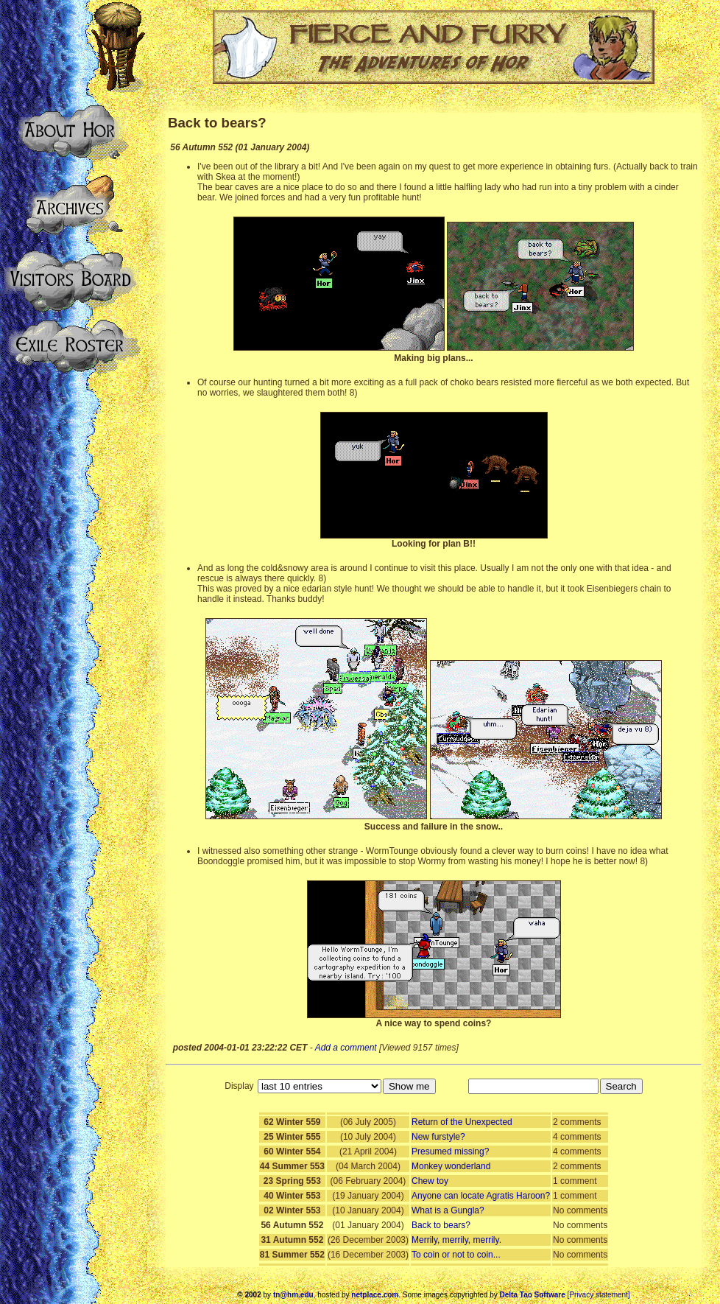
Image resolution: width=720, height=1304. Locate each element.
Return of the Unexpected (462, 1122)
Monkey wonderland (451, 1166)
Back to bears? (441, 1225)
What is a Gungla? (448, 1210)
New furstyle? (438, 1137)
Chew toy (430, 1181)
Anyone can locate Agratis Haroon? (481, 1196)
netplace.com (374, 1295)
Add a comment (346, 1047)
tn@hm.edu (293, 1295)
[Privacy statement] (599, 1295)
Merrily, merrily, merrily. (456, 1240)
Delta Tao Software (532, 1295)
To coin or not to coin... (456, 1254)
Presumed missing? (450, 1151)
